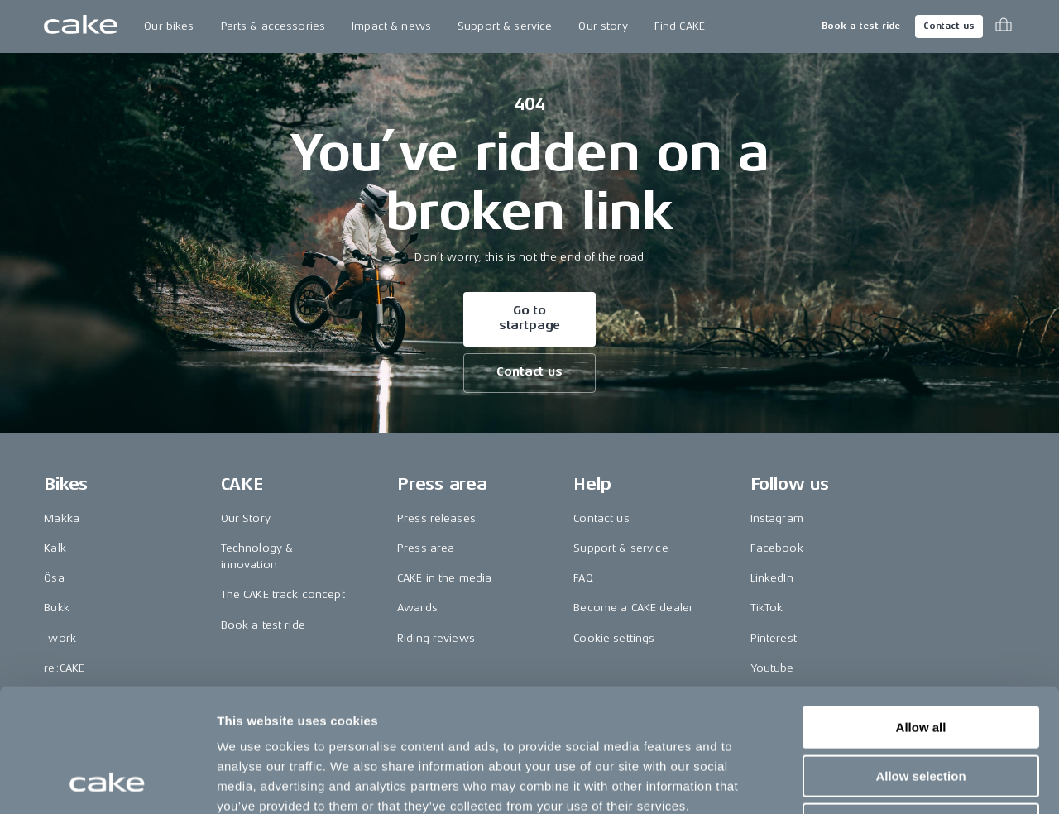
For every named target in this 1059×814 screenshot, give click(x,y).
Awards (417, 607)
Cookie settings (613, 638)
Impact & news (391, 26)
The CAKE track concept (283, 594)
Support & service (505, 26)
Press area (425, 548)
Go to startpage (530, 318)
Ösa (54, 578)
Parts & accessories (273, 26)
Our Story (246, 518)
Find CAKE (679, 26)
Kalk (55, 548)
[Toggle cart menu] (1004, 26)
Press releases (436, 518)
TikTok (766, 607)
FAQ (582, 578)
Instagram (776, 518)
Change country (115, 761)
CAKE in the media (444, 578)
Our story (602, 26)
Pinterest (773, 638)
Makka (61, 518)
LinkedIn (771, 578)
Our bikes (169, 26)
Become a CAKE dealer (633, 607)
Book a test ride (861, 26)
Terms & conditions (964, 760)
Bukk (56, 607)
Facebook (776, 548)
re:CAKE (64, 668)
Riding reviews (436, 638)
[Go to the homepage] (80, 26)
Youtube (772, 668)
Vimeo (767, 698)
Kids (55, 698)
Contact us (949, 26)
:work (60, 638)
